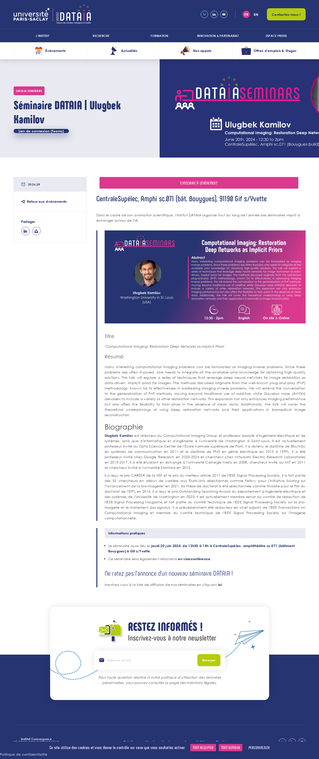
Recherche (101, 36)
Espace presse (276, 36)
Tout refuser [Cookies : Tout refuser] (230, 747)
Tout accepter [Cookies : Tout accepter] (203, 747)
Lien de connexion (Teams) (41, 131)
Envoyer (209, 660)
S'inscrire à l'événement (199, 182)
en (256, 14)
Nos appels (202, 51)
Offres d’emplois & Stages (275, 51)
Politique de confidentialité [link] (23, 754)
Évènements (55, 51)
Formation (159, 36)
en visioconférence (194, 559)
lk (25, 231)
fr (246, 14)
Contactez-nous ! (286, 14)
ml (36, 231)
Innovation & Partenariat (218, 36)
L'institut (42, 36)
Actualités (129, 51)
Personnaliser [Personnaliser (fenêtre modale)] (259, 747)
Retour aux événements (47, 201)
